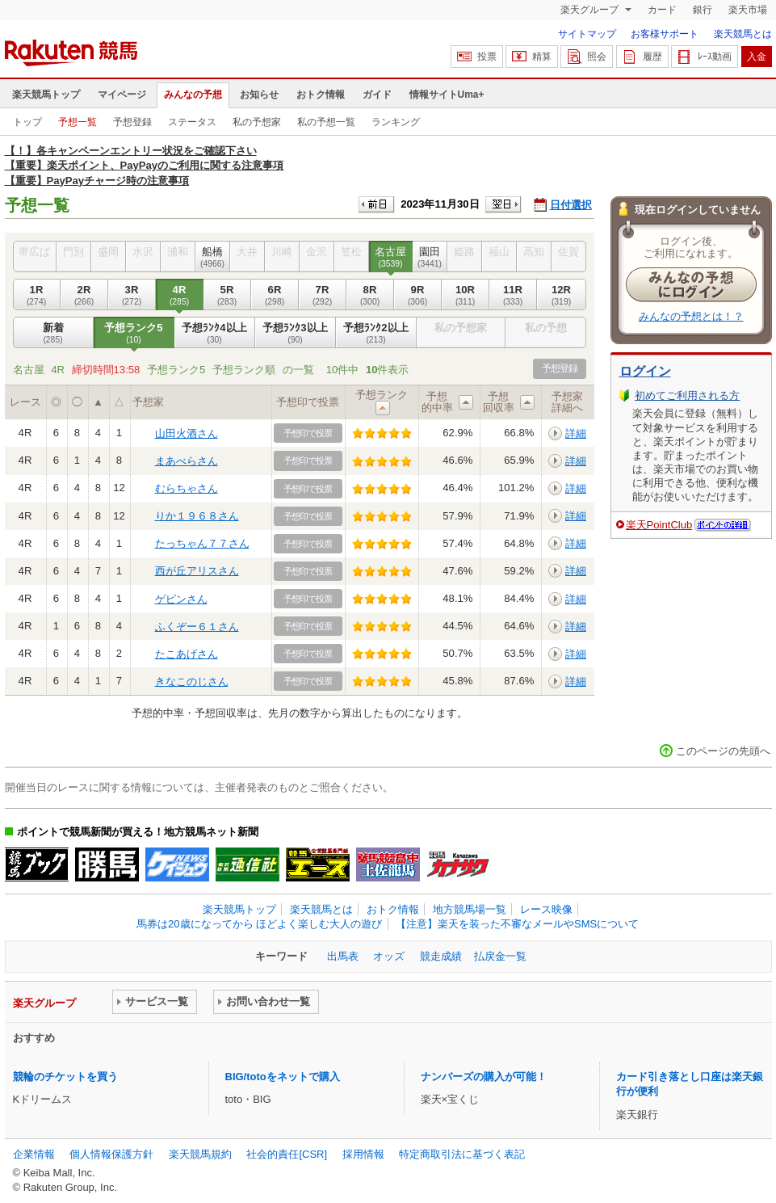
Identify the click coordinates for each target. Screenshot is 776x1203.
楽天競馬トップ (46, 94)
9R (418, 295)
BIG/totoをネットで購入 (282, 1077)
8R (370, 295)
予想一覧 (77, 122)
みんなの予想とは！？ (691, 316)
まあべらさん (186, 461)
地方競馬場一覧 (469, 909)
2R (84, 295)
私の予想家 (257, 122)
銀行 (702, 9)
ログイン (645, 371)
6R (275, 295)
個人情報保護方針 (111, 1154)
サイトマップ (587, 34)
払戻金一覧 (500, 956)
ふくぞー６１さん (197, 626)
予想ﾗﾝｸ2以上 (376, 333)
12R (562, 295)
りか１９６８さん (197, 516)
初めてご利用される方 (687, 395)
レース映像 (546, 909)
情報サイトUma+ (446, 94)
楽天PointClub (659, 525)
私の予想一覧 (326, 122)
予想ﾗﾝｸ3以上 (295, 333)
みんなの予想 (193, 94)
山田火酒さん (186, 433)
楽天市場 (747, 9)
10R (465, 295)
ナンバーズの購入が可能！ (484, 1077)
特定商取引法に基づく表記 (462, 1154)
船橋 (213, 257)
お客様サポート (664, 34)
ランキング (395, 122)
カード (662, 9)
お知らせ (259, 94)
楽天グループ (590, 9)
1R (37, 295)
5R (227, 295)
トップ (27, 122)
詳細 (575, 433)
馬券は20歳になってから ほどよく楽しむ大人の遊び (259, 924)
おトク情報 (320, 94)
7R (322, 295)
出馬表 (343, 956)
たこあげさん (186, 654)
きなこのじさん (192, 681)
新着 (53, 333)
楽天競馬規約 (200, 1154)
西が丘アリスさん (197, 571)
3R (132, 295)
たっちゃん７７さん (202, 543)
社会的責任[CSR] (286, 1154)
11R (513, 295)
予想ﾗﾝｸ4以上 (215, 333)
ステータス (192, 122)
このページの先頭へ (723, 751)
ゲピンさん (181, 599)
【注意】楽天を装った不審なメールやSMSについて (517, 924)
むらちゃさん (186, 488)
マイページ (122, 94)
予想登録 (132, 122)
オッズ (389, 956)
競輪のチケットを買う (65, 1077)
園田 (430, 257)
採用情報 (363, 1154)
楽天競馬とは (743, 34)
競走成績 (441, 956)
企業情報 (34, 1154)
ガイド (377, 94)
